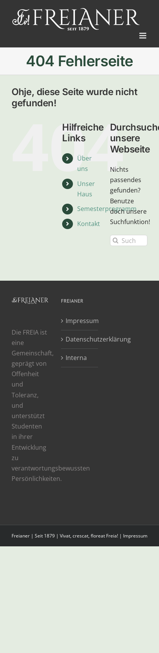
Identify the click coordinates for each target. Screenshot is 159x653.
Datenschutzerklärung (80, 339)
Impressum (80, 320)
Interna (76, 357)
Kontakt (88, 223)
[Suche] (115, 240)
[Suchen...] (128, 240)
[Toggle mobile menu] (143, 36)
